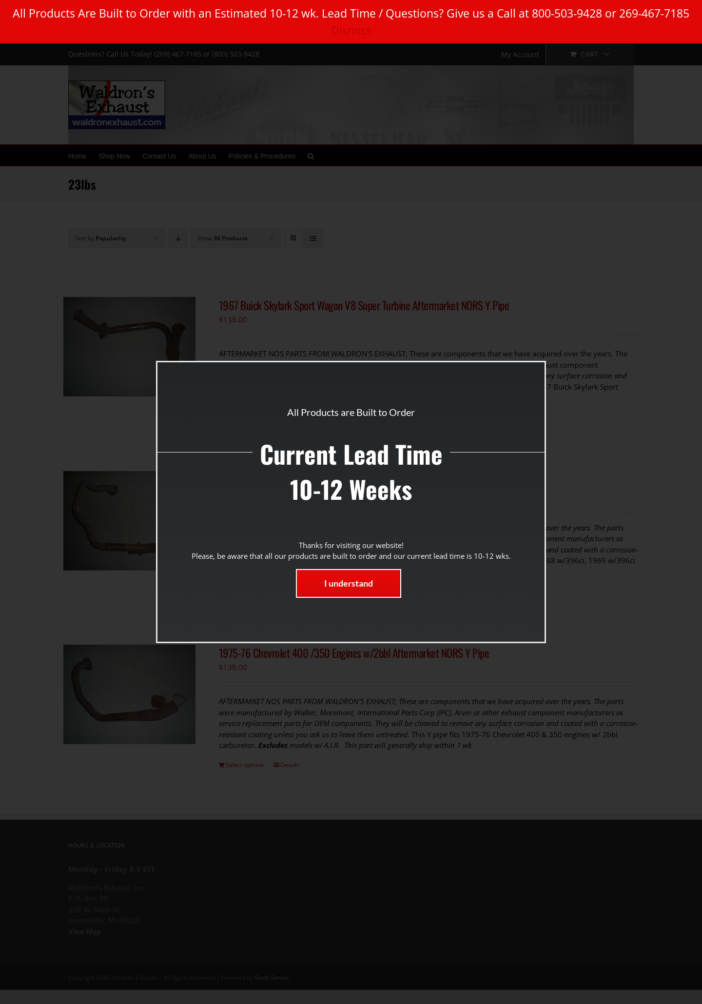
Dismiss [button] (351, 30)
